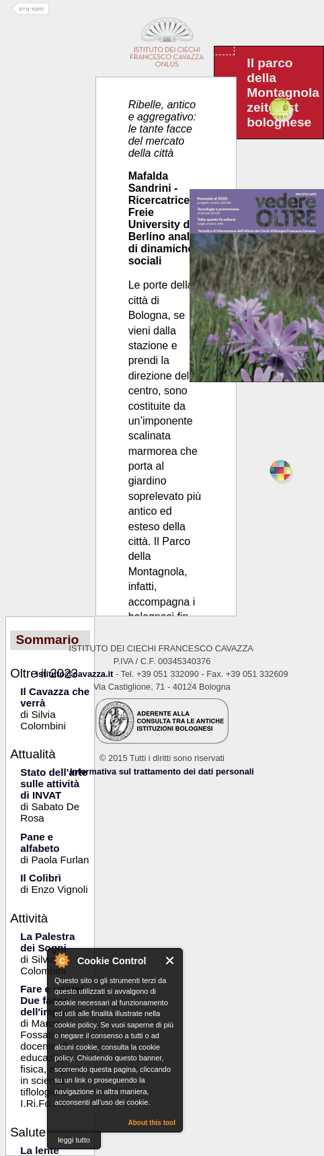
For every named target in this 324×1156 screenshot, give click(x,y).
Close (170, 960)
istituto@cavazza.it (74, 674)
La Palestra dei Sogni (47, 942)
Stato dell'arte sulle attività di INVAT (53, 783)
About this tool (151, 1122)
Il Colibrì (40, 877)
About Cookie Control (61, 960)
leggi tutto (74, 1140)
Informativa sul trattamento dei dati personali (162, 771)
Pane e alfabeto (39, 842)
